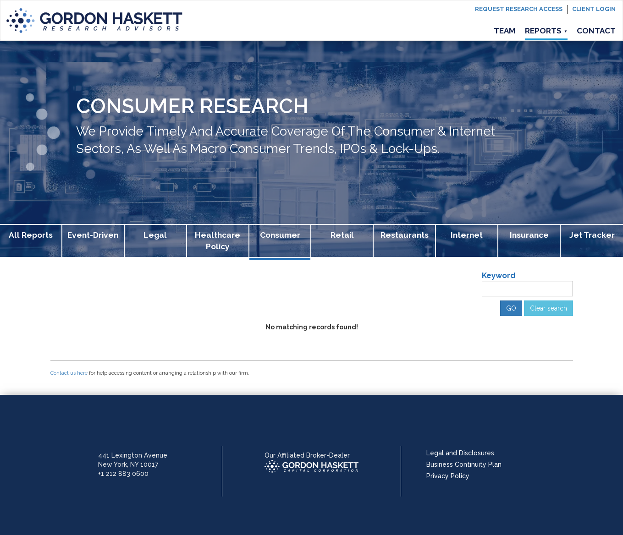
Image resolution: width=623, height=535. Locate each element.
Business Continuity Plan (464, 464)
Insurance (529, 235)
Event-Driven (92, 235)
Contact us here (69, 373)
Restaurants (404, 235)
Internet (467, 235)
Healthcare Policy (217, 240)
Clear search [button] (548, 308)
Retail (342, 235)
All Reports (31, 235)
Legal (155, 235)
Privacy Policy (447, 476)
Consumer (280, 235)
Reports (546, 30)
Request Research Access (518, 8)
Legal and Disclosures (460, 453)
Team (505, 30)
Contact (596, 30)
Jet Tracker (592, 235)
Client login (594, 8)
